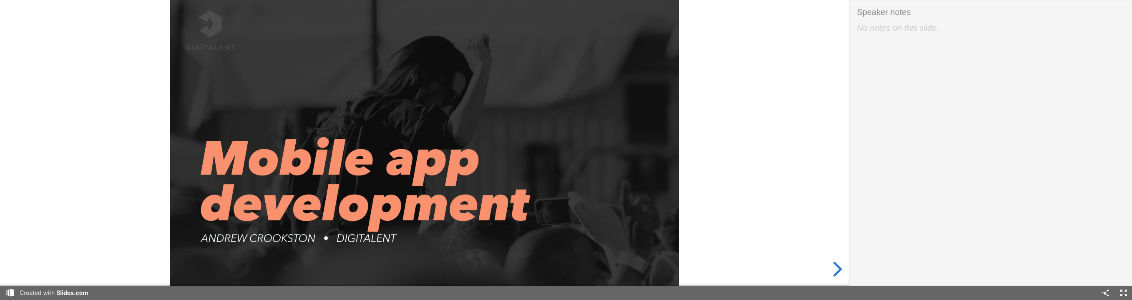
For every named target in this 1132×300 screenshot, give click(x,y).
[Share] (1105, 293)
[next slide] (835, 269)
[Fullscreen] (1123, 293)
